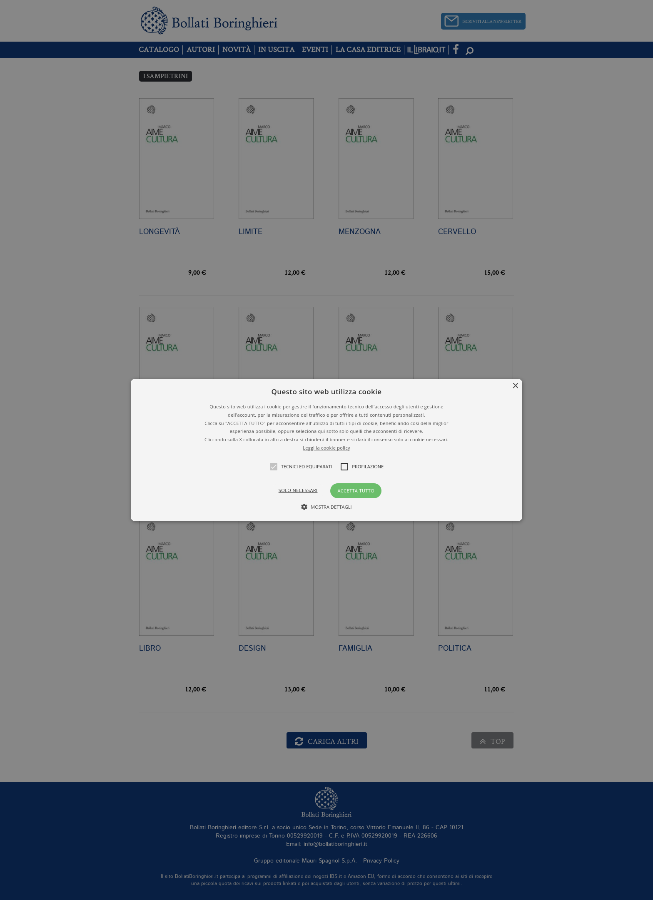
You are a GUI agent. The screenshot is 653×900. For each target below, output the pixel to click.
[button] (327, 450)
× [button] (515, 386)
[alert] (326, 450)
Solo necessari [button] (298, 490)
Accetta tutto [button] (355, 490)
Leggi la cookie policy (326, 448)
